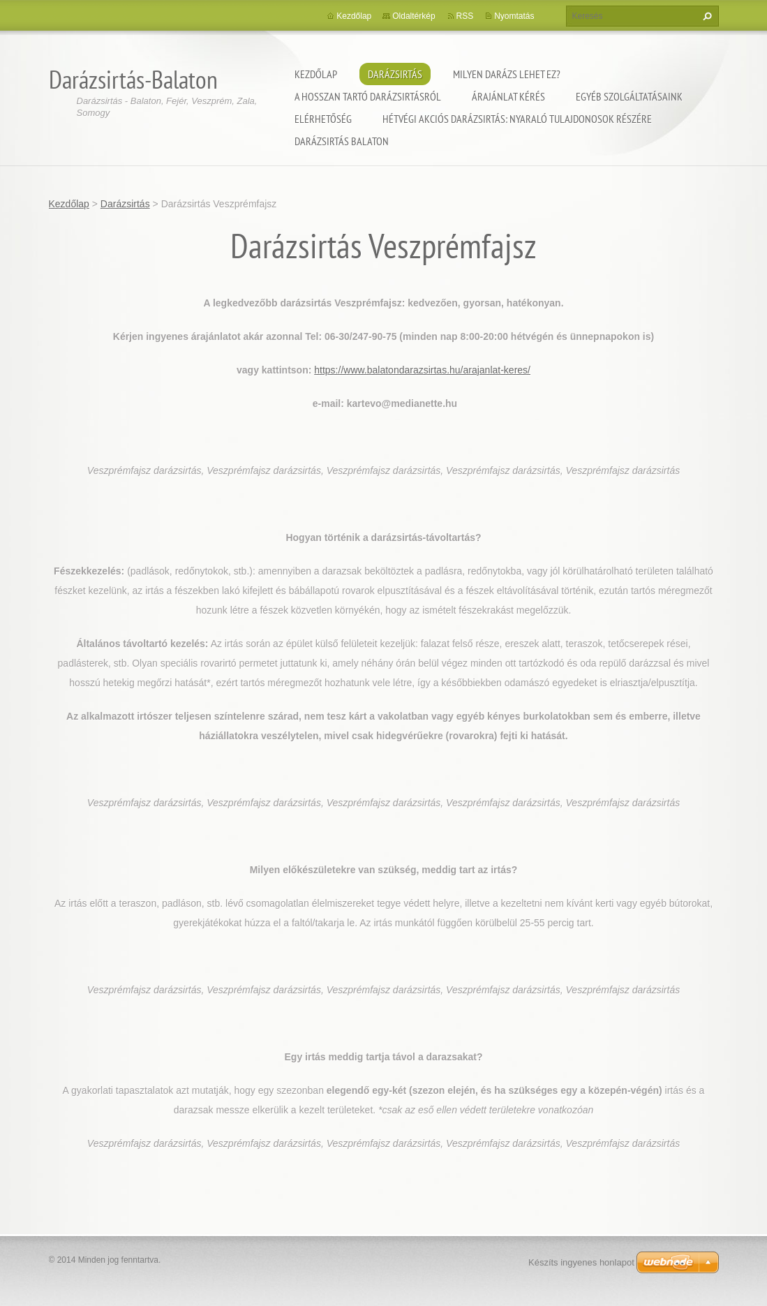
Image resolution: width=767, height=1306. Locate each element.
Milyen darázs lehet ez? (506, 74)
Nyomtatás (514, 16)
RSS (465, 16)
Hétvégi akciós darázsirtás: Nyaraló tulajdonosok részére (517, 119)
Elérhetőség (323, 119)
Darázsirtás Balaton (342, 141)
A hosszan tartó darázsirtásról (368, 96)
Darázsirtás (395, 74)
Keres (705, 16)
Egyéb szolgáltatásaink (629, 96)
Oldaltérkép (413, 16)
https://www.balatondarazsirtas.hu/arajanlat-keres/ (422, 370)
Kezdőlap (316, 74)
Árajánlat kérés (508, 96)
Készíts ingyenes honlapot (581, 1262)
